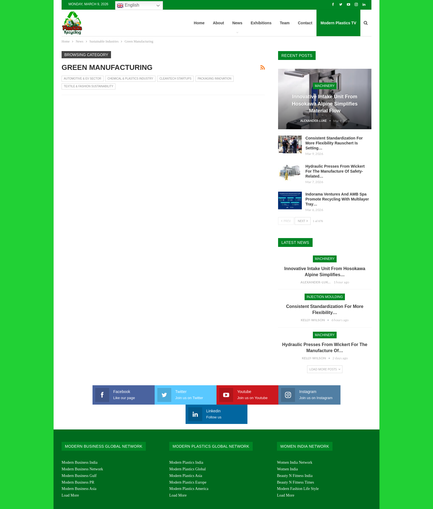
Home (199, 23)
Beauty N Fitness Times (295, 463)
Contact (305, 23)
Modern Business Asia (79, 469)
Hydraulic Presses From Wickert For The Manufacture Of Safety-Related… (335, 171)
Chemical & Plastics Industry (130, 78)
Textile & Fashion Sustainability (88, 86)
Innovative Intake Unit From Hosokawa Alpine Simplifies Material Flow (325, 103)
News (237, 23)
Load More (70, 476)
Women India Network (294, 443)
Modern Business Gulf (79, 456)
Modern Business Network (82, 450)
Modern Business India (79, 443)
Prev (286, 221)
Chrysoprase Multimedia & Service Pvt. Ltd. (339, 500)
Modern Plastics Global (187, 450)
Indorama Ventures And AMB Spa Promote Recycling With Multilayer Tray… (337, 199)
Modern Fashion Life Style (298, 469)
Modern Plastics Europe (188, 463)
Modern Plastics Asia (185, 456)
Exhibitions (261, 23)
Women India (287, 450)
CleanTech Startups (175, 78)
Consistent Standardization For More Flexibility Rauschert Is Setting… (334, 143)
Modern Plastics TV (338, 23)
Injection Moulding (325, 297)
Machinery (325, 86)
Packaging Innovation (214, 78)
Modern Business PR (78, 463)
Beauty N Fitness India (295, 456)
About (218, 23)
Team (285, 23)
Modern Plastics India (186, 443)
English (128, 5)
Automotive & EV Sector (82, 78)
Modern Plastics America (188, 469)
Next (303, 221)
